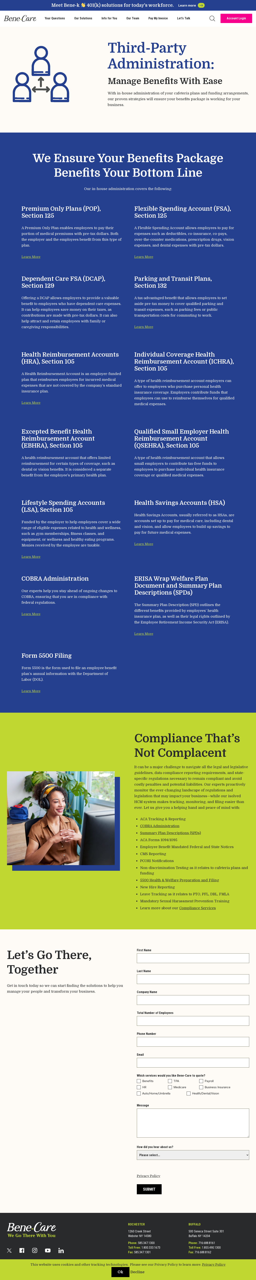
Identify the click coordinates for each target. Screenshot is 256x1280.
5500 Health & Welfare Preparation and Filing (179, 880)
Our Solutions (83, 18)
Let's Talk (183, 18)
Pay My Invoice (158, 18)
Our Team (132, 18)
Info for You (109, 18)
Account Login (236, 18)
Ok (120, 1272)
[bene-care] (20, 18)
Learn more (191, 5)
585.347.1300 (146, 1243)
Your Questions (55, 18)
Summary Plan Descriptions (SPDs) (170, 833)
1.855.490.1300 (211, 1247)
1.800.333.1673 (150, 1247)
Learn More (31, 257)
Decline (137, 1272)
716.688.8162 (203, 1252)
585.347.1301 (142, 1252)
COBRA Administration (159, 826)
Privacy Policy (148, 1176)
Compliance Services (197, 908)
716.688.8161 (206, 1243)
